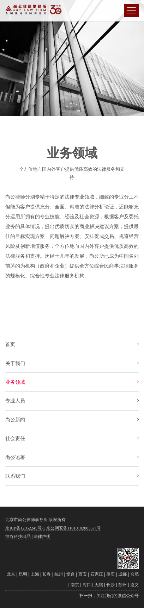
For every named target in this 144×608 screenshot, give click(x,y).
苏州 (122, 584)
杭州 (58, 574)
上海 (35, 574)
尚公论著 (15, 457)
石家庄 (96, 574)
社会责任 (15, 438)
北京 (11, 574)
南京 (75, 584)
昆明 (23, 574)
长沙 (110, 584)
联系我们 (15, 476)
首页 (10, 344)
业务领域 (15, 382)
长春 (46, 574)
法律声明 (42, 536)
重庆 (110, 574)
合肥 (134, 574)
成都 (122, 574)
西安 (82, 574)
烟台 (70, 574)
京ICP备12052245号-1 (25, 528)
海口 (87, 584)
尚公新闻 (15, 419)
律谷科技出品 (18, 536)
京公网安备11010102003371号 (73, 528)
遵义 (134, 584)
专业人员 (15, 400)
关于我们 (15, 363)
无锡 (99, 584)
